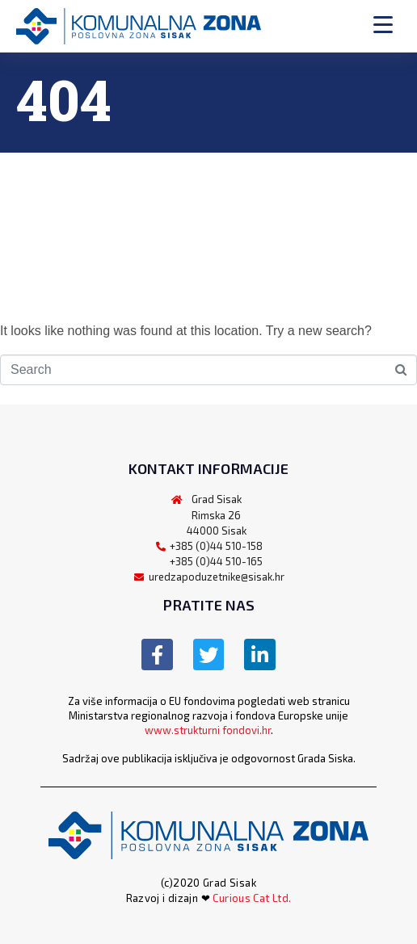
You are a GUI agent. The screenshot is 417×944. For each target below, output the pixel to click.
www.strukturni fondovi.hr (208, 730)
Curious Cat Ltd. (252, 898)
